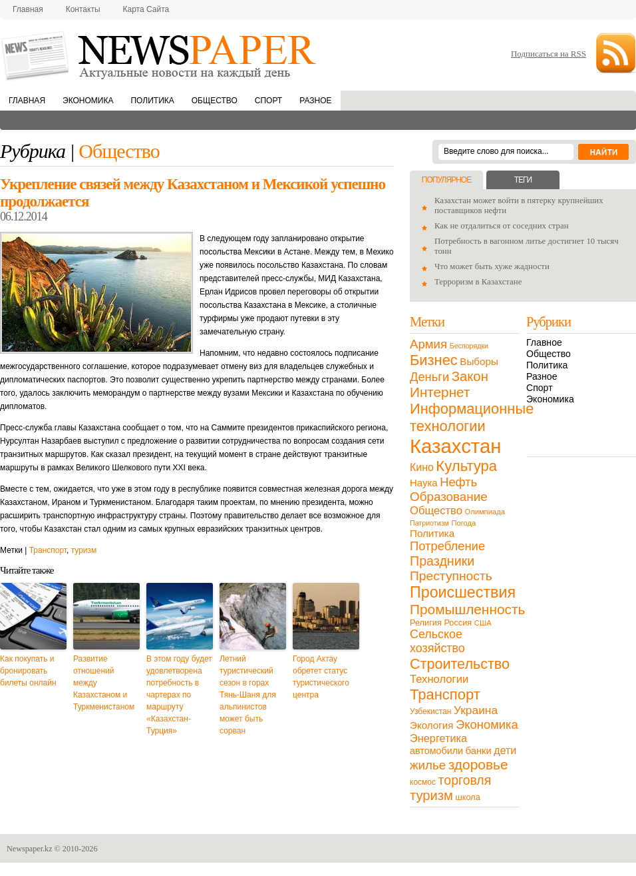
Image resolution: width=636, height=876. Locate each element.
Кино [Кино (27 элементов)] (422, 467)
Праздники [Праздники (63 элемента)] (442, 561)
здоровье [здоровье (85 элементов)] (478, 764)
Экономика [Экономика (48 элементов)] (487, 724)
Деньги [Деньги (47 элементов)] (429, 377)
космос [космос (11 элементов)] (423, 782)
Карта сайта (146, 9)
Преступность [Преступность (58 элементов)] (451, 576)
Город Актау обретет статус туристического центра (321, 676)
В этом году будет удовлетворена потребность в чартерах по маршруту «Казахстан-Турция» (179, 694)
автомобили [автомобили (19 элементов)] (436, 750)
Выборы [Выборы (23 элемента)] (479, 361)
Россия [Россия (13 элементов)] (458, 623)
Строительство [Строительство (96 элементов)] (460, 664)
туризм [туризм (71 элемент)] (431, 795)
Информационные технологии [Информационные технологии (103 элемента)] (472, 417)
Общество (215, 100)
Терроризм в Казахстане (478, 281)
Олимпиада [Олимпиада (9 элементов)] (485, 512)
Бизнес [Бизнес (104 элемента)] (434, 360)
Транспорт (48, 550)
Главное (544, 342)
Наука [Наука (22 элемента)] (424, 482)
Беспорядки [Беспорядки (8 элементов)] (469, 346)
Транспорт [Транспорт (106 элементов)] (445, 694)
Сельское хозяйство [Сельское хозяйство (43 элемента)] (437, 641)
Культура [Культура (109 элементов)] (466, 466)
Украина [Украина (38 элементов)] (476, 710)
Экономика (88, 100)
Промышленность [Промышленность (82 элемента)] (467, 609)
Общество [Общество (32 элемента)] (436, 510)
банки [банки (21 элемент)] (479, 750)
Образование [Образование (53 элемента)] (449, 497)
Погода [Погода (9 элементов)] (463, 523)
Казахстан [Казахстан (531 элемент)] (455, 446)
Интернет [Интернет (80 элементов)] (440, 392)
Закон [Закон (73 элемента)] (470, 376)
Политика (152, 100)
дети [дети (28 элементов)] (505, 750)
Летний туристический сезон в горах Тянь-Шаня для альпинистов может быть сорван (248, 694)
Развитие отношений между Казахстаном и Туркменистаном (103, 682)
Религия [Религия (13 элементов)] (426, 623)
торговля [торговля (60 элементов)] (465, 780)
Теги (523, 180)
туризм (84, 550)
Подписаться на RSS (548, 54)
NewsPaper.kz (159, 55)
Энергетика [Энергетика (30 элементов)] (438, 738)
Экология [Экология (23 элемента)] (431, 725)
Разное (315, 100)
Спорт (268, 100)
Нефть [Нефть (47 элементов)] (458, 482)
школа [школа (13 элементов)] (468, 797)
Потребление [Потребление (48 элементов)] (447, 546)
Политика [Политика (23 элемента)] (432, 533)
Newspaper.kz (30, 848)
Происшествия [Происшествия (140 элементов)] (463, 592)
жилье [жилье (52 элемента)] (428, 765)
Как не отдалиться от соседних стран (501, 225)
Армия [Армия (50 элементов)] (428, 344)
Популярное (446, 180)
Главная (28, 9)
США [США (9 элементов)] (483, 623)
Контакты (83, 9)
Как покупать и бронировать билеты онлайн (28, 670)
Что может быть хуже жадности (492, 266)
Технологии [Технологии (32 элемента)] (439, 679)
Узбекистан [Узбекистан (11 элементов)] (430, 711)
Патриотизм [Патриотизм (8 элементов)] (429, 523)
